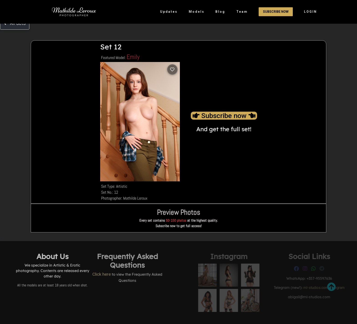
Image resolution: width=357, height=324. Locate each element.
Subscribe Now (275, 11)
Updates (169, 11)
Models (196, 11)
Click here (81, 274)
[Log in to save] (172, 69)
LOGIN (310, 11)
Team (242, 11)
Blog (220, 11)
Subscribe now (224, 116)
